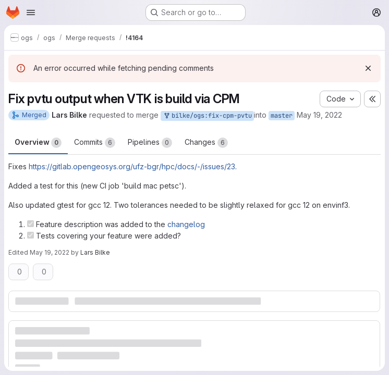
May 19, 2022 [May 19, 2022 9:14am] (319, 114)
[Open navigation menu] (30, 12)
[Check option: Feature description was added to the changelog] (30, 223)
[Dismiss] (368, 68)
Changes (206, 143)
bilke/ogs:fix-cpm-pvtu (207, 115)
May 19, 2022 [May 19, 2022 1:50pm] (49, 252)
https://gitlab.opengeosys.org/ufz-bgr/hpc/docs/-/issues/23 (132, 166)
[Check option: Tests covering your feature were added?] (30, 235)
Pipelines (150, 143)
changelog (186, 224)
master (282, 115)
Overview (38, 143)
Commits (94, 143)
